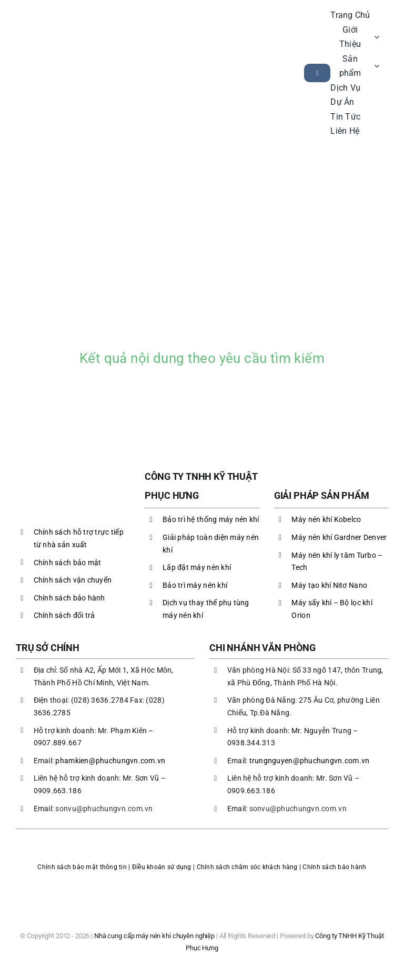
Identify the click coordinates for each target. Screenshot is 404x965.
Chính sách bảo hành (69, 598)
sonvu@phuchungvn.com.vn (104, 808)
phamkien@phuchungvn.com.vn (110, 760)
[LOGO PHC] (62, 60)
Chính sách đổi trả (64, 615)
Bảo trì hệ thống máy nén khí (211, 519)
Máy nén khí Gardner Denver (339, 537)
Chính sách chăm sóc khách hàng (247, 867)
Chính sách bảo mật (68, 562)
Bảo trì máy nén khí (195, 585)
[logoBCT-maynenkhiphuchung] (202, 883)
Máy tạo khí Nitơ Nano (329, 585)
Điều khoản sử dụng (161, 867)
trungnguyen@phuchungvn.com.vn (309, 760)
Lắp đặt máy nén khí (197, 567)
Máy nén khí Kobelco (326, 519)
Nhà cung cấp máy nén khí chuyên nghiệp (154, 936)
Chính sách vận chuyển (73, 580)
